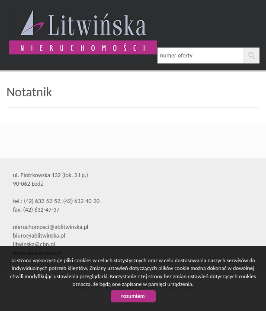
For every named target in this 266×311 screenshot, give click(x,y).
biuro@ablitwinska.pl (39, 235)
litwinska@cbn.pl (34, 244)
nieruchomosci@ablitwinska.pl (50, 227)
